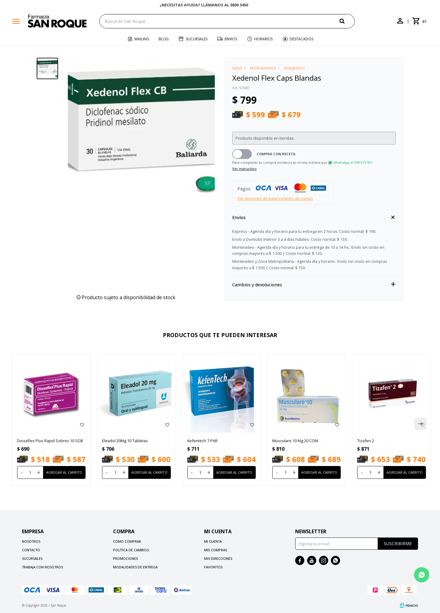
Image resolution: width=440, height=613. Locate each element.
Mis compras (215, 550)
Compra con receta (276, 154)
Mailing (141, 39)
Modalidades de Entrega (135, 567)
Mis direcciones (218, 558)
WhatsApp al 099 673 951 (352, 162)
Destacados (301, 39)
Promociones (125, 558)
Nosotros (31, 541)
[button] (347, 21)
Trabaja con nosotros (42, 567)
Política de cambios (131, 550)
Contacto (31, 550)
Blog (164, 39)
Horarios (263, 39)
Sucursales (196, 39)
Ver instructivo (244, 168)
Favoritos (213, 567)
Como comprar (127, 541)
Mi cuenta (213, 541)
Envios (231, 39)
